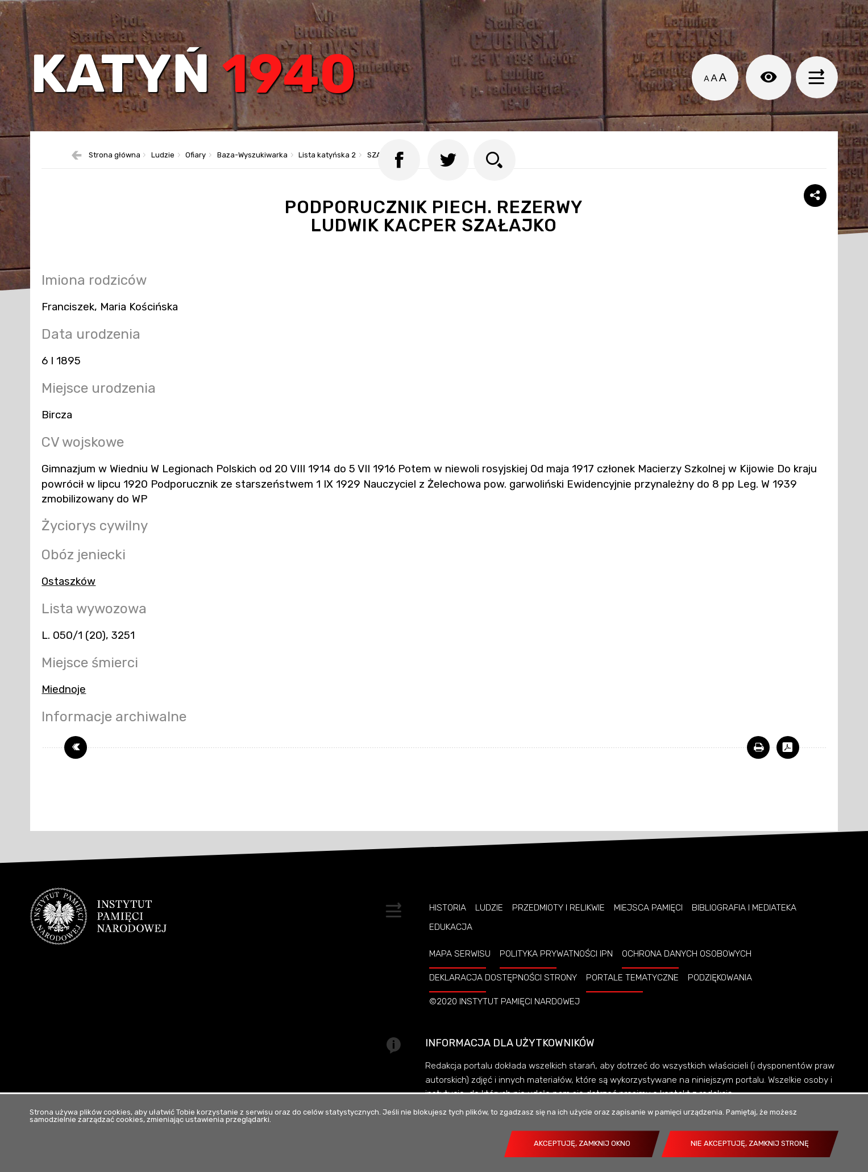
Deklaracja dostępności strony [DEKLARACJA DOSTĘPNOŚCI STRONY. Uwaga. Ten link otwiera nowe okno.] (503, 1000)
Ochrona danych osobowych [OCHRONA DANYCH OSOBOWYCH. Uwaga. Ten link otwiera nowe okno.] (686, 976)
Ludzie (489, 930)
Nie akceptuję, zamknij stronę (750, 1143)
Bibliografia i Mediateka (744, 930)
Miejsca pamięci (648, 930)
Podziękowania (720, 1000)
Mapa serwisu (460, 976)
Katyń (203, 82)
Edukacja (450, 949)
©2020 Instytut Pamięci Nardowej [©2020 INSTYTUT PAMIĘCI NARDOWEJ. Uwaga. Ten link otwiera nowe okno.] (504, 1024)
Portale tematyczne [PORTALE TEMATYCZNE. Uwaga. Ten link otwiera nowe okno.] (632, 1000)
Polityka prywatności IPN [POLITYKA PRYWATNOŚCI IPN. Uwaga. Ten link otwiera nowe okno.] (556, 976)
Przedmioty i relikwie (558, 930)
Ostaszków (68, 603)
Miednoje (63, 711)
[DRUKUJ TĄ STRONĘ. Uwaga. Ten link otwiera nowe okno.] (758, 769)
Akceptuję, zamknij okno (582, 1143)
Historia (447, 930)
